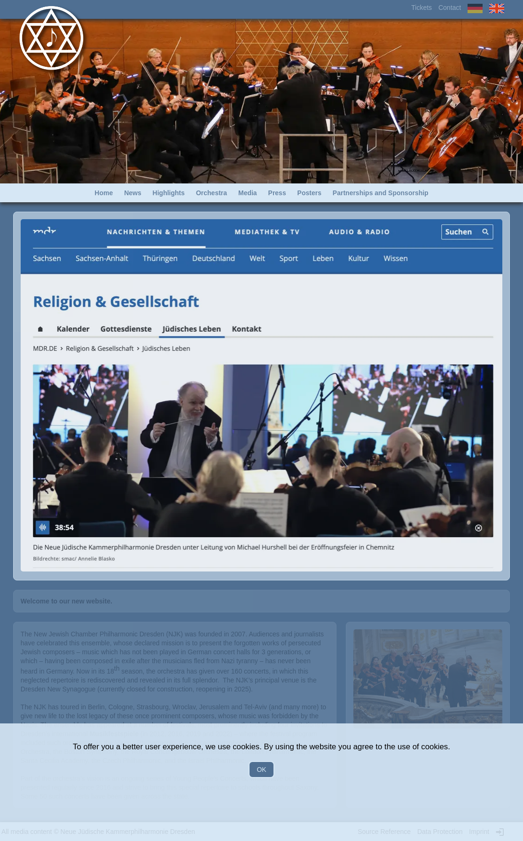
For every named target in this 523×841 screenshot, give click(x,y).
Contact (449, 7)
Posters (309, 193)
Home (103, 193)
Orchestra (211, 193)
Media (247, 193)
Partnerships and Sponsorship (381, 193)
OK (261, 769)
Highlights (169, 193)
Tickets (421, 7)
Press (277, 193)
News (132, 193)
